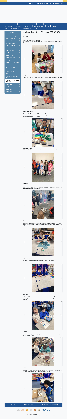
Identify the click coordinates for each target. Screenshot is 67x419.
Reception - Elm (13, 40)
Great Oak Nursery (13, 38)
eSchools (23, 415)
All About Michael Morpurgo (10, 68)
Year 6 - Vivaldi (13, 91)
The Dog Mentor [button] (27, 28)
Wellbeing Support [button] (15, 28)
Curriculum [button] (19, 26)
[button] (24, 59)
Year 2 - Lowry (13, 52)
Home (6, 24)
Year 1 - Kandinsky (13, 45)
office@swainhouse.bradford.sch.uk (51, 404)
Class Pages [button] (28, 26)
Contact (7, 28)
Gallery (8, 73)
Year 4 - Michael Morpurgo (13, 62)
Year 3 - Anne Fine (13, 55)
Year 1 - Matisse (13, 48)
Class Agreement (10, 71)
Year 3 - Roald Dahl (13, 57)
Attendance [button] (37, 28)
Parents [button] (40, 24)
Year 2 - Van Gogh (13, 50)
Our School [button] (13, 24)
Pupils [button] (20, 24)
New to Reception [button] (9, 26)
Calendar (54, 26)
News (48, 26)
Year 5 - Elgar (13, 84)
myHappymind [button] (48, 24)
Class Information (10, 65)
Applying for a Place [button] (30, 24)
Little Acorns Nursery (13, 36)
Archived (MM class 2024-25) (12, 76)
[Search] (33, 3)
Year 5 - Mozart (13, 86)
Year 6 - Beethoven (13, 89)
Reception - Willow (13, 43)
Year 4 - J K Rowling (13, 60)
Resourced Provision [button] (39, 26)
